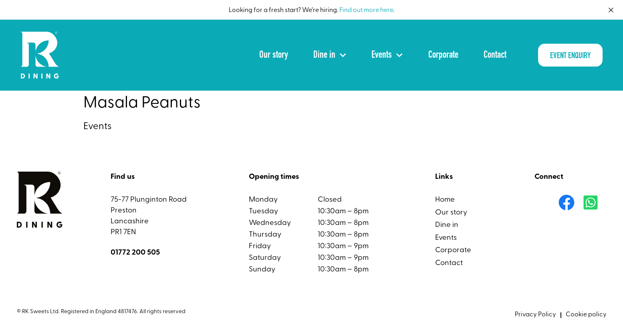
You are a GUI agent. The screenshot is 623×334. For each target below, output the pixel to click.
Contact (495, 55)
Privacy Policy (535, 315)
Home (445, 200)
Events (387, 55)
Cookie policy (586, 315)
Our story (273, 55)
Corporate (443, 55)
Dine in (329, 55)
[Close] (611, 10)
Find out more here (366, 10)
